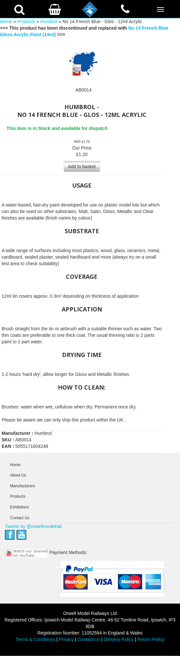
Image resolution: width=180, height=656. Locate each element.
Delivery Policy (119, 639)
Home (6, 21)
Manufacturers (22, 486)
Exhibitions (19, 507)
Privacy (66, 639)
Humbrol (49, 21)
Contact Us (19, 518)
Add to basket (82, 166)
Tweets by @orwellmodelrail (33, 526)
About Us (18, 475)
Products (26, 21)
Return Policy (150, 639)
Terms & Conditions (35, 639)
